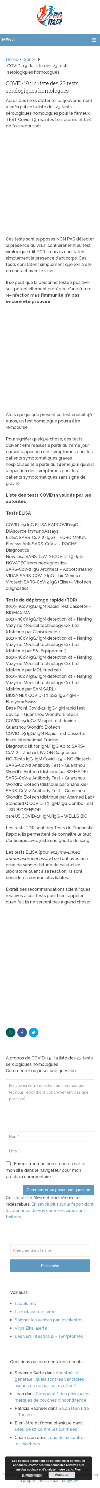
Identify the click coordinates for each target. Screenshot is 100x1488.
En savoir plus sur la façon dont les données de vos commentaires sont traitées (50, 1210)
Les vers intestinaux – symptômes (49, 1336)
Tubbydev (69, 1480)
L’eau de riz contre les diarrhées (46, 1429)
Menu (8, 39)
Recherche (50, 1266)
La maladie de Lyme (35, 1311)
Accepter (62, 1475)
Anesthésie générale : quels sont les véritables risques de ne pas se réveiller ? (49, 1379)
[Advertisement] (50, 184)
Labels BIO (26, 1303)
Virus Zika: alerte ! (32, 1328)
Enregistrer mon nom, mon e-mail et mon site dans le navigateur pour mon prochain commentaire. (46, 1170)
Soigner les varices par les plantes (48, 1319)
